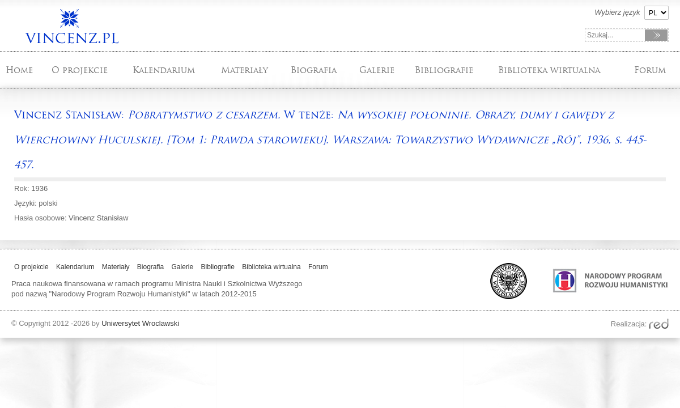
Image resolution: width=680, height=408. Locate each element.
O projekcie (80, 70)
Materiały (244, 70)
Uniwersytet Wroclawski (140, 323)
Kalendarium (164, 70)
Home (19, 70)
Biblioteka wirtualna (549, 70)
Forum (650, 70)
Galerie (376, 70)
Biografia (314, 70)
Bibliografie (444, 70)
